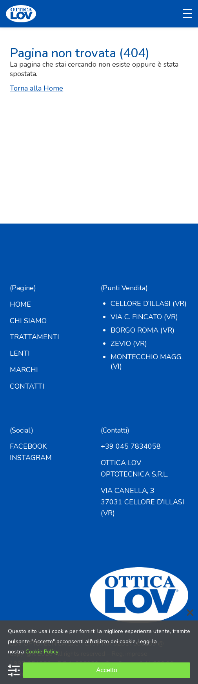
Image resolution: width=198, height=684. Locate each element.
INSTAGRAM (31, 457)
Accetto (106, 670)
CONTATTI (27, 386)
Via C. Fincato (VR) (144, 317)
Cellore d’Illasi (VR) (149, 303)
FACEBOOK (28, 446)
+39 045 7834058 (131, 446)
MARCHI (24, 370)
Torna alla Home (36, 88)
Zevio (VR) (129, 343)
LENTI (20, 353)
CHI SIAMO (28, 321)
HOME (20, 304)
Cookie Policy (41, 651)
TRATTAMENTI (34, 337)
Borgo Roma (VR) (142, 330)
